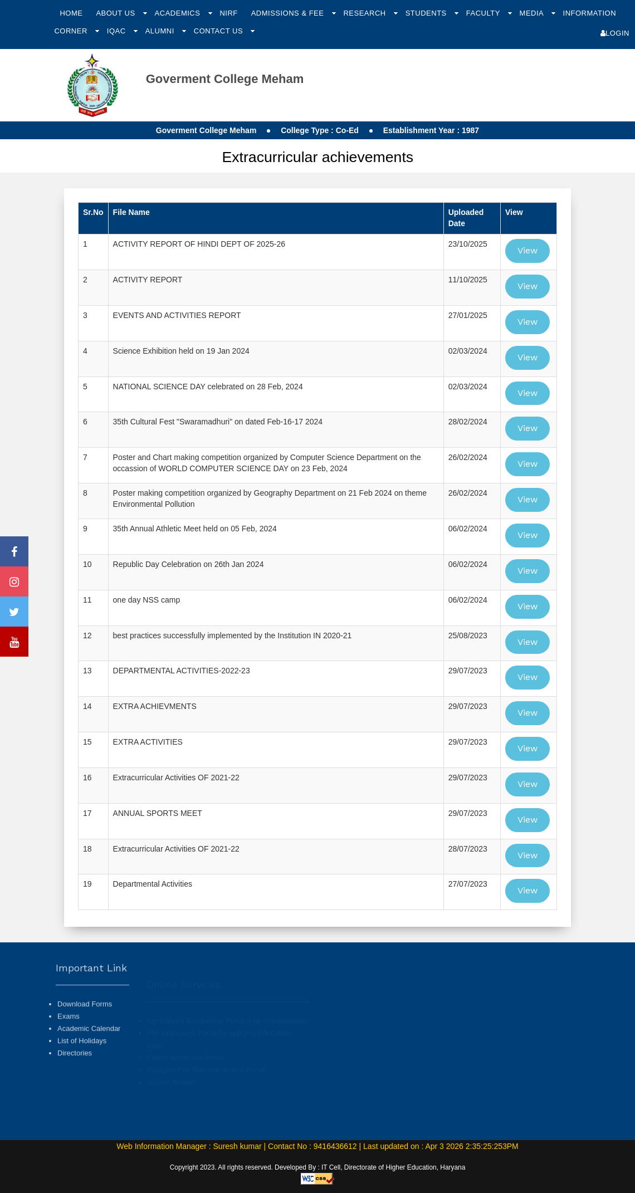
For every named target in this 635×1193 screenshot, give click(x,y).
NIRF (228, 13)
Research (365, 13)
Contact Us (219, 31)
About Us (116, 13)
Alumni (161, 31)
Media (533, 13)
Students (427, 13)
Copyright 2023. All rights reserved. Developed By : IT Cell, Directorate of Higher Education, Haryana (318, 1167)
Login (614, 33)
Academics (179, 13)
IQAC (117, 31)
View (527, 250)
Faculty (484, 13)
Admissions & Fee (288, 13)
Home (71, 13)
